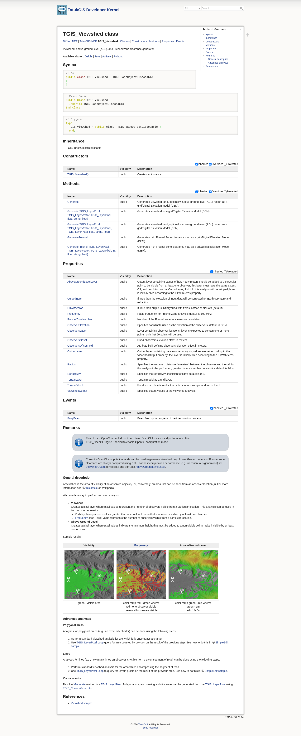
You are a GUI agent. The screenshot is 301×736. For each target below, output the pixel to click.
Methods (210, 45)
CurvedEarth (75, 298)
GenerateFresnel (77, 237)
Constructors (212, 41)
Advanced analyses (218, 62)
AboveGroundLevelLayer (82, 281)
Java (97, 56)
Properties (211, 48)
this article (92, 487)
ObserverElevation (78, 325)
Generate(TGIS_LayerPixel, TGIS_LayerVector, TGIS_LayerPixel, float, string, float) (89, 215)
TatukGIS (143, 724)
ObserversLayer (77, 330)
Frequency (73, 313)
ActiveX (106, 56)
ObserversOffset (77, 340)
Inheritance (211, 38)
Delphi (88, 56)
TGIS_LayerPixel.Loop (90, 642)
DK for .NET (70, 41)
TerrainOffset (75, 385)
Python (118, 56)
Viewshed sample (81, 703)
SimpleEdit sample (216, 670)
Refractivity (74, 373)
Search (242, 8)
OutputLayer (74, 351)
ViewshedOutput (77, 390)
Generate (73, 201)
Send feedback (150, 727)
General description (218, 59)
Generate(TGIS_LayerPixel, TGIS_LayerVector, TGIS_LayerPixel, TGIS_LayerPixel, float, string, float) (89, 228)
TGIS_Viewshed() (77, 174)
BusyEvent (73, 418)
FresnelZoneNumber (79, 319)
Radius (71, 364)
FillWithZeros (75, 308)
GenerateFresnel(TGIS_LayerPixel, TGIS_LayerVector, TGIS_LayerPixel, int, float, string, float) (91, 250)
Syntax (209, 34)
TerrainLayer (74, 379)
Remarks (210, 55)
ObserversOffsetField (80, 345)
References (212, 66)
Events (209, 52)
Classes (125, 41)
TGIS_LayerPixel (111, 684)
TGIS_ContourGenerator (77, 688)
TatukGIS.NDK (88, 41)
